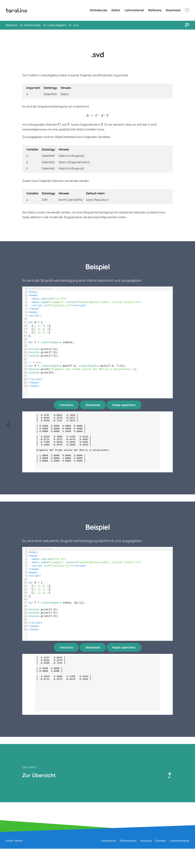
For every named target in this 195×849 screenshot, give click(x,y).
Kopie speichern (124, 405)
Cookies (160, 841)
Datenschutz (128, 841)
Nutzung (145, 841)
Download (173, 10)
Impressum (108, 841)
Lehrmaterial (134, 10)
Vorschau (66, 405)
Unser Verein (14, 841)
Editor (115, 10)
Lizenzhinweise (179, 841)
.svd (75, 25)
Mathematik (32, 25)
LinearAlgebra (56, 25)
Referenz (154, 10)
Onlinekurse (98, 10)
